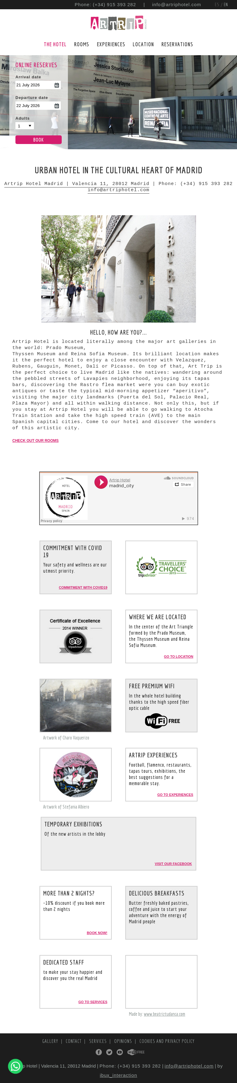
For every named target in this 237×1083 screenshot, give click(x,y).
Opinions (123, 1041)
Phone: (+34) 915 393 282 (105, 4)
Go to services (92, 1002)
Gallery (51, 1041)
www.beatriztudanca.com (164, 1014)
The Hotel (55, 44)
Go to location (178, 656)
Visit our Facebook (173, 864)
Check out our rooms (35, 441)
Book (38, 139)
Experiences (111, 44)
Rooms (81, 44)
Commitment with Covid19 (83, 587)
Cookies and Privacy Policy (167, 1041)
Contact (74, 1041)
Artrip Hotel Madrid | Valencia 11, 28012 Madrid (76, 184)
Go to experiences (175, 795)
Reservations (177, 44)
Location (143, 44)
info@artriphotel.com (176, 4)
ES (218, 4)
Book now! (97, 933)
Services (98, 1041)
